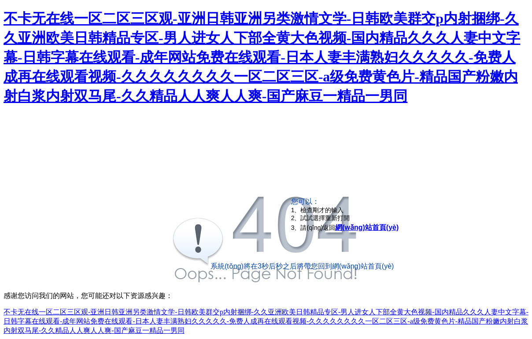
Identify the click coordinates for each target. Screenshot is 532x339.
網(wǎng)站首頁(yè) (367, 227)
